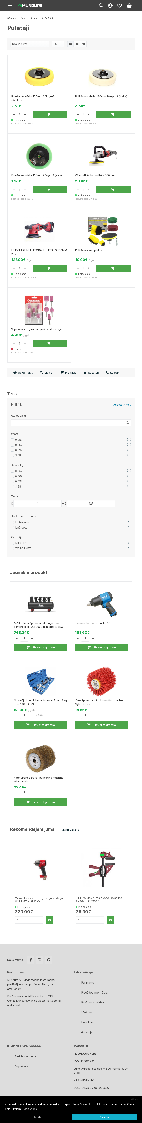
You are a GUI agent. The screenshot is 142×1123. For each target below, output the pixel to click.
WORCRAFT (23, 548)
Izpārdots (21, 527)
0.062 (18, 445)
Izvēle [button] (37, 1117)
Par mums (87, 982)
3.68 (18, 455)
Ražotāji (91, 372)
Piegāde (68, 372)
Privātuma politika (92, 1002)
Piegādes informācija (94, 992)
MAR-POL (21, 543)
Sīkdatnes (87, 1012)
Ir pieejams (22, 522)
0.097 (19, 450)
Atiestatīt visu (122, 404)
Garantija (86, 1032)
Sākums (11, 18)
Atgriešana (21, 1066)
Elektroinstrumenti (30, 18)
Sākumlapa (23, 372)
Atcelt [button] (134, 1099)
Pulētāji (49, 18)
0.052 (18, 440)
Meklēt (46, 372)
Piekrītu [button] (104, 1117)
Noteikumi (87, 1022)
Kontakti (113, 372)
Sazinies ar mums (26, 1056)
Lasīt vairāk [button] (30, 1108)
